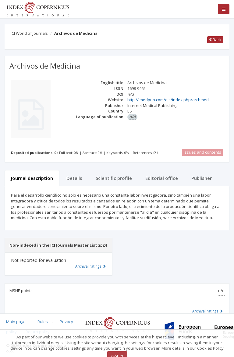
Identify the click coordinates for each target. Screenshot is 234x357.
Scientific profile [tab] (114, 178)
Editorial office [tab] (161, 178)
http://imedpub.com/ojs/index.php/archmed (168, 99)
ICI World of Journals (29, 33)
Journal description (32, 178)
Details (74, 178)
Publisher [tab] (201, 178)
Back (215, 39)
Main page (16, 321)
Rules (42, 321)
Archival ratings (207, 311)
